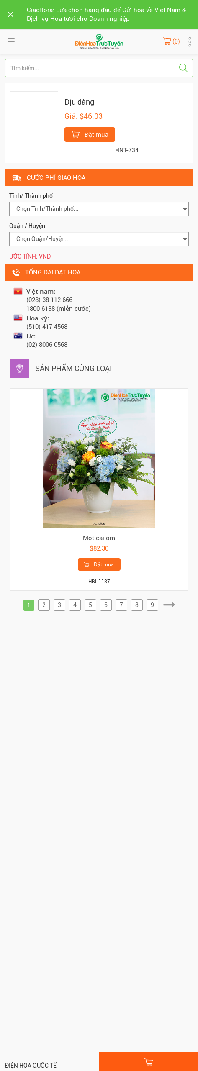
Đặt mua (89, 133)
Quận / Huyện (27, 226)
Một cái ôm (99, 538)
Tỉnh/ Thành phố (31, 195)
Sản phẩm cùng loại (73, 368)
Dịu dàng (79, 101)
